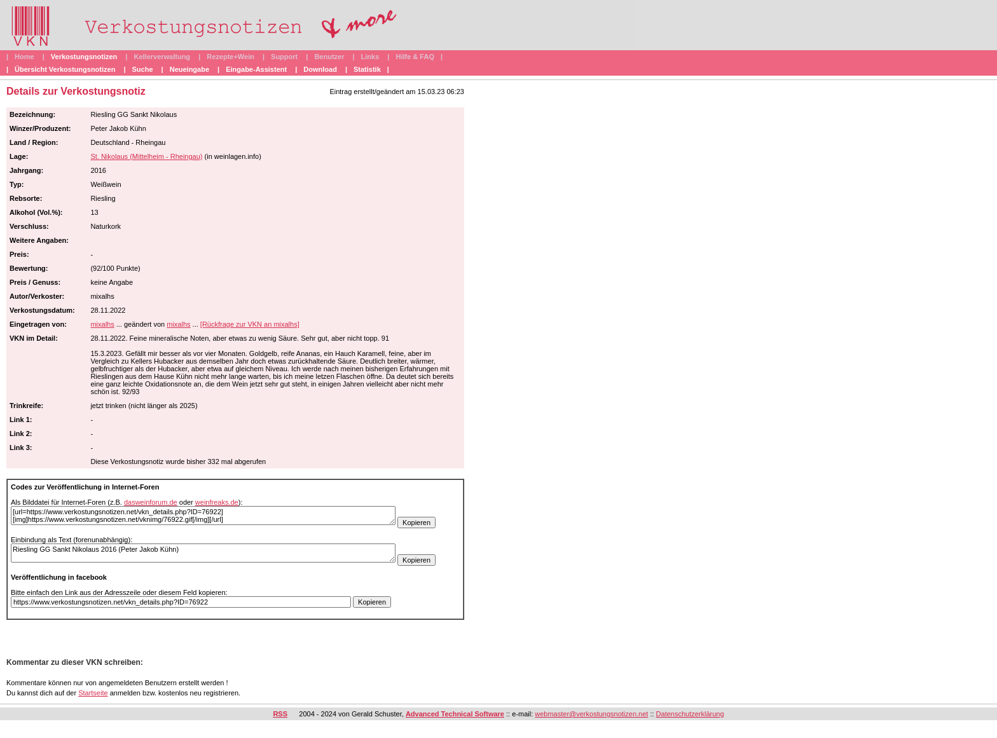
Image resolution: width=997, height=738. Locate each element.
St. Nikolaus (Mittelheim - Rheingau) (146, 156)
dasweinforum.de (150, 502)
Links (370, 56)
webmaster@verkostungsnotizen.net (591, 714)
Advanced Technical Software (455, 714)
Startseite (92, 693)
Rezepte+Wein (230, 56)
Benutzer (329, 56)
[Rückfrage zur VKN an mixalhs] (249, 324)
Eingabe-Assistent (256, 69)
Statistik (367, 69)
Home (24, 56)
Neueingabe (189, 69)
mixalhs (102, 324)
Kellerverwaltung (162, 56)
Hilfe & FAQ (414, 56)
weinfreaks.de (216, 502)
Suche (142, 69)
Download (320, 69)
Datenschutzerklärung (690, 714)
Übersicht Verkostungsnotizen (65, 69)
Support (284, 56)
